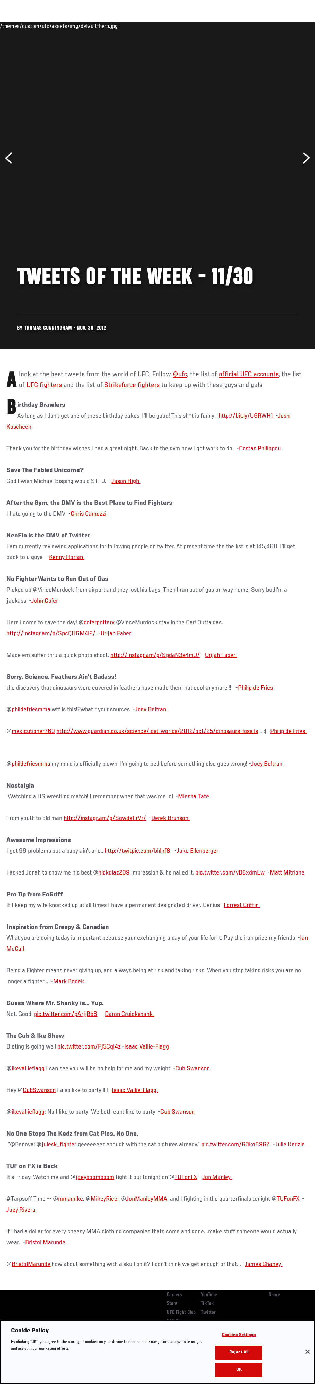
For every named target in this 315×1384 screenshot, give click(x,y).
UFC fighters (44, 385)
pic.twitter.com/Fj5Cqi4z (89, 1046)
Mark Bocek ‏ (69, 981)
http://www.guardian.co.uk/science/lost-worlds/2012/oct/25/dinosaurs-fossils (157, 731)
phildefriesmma (31, 709)
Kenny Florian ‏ (66, 557)
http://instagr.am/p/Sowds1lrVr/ (105, 818)
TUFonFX (185, 1177)
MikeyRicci (104, 1199)
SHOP (274, 26)
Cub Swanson (192, 1068)
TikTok (207, 1304)
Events (18, 26)
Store (172, 1304)
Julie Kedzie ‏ (290, 1144)
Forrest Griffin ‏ (242, 905)
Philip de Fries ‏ (256, 688)
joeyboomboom (94, 1177)
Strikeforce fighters (132, 385)
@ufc (180, 374)
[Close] (307, 1351)
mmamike (70, 1199)
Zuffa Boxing (244, 26)
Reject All (238, 1352)
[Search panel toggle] (293, 25)
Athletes (77, 26)
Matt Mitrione (287, 872)
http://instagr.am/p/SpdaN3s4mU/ (155, 655)
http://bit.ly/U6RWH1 (245, 416)
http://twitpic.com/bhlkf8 (137, 851)
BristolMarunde (31, 1264)
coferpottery (99, 622)
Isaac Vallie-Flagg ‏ (147, 1046)
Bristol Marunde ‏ (46, 1242)
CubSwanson (39, 1090)
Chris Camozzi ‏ (89, 514)
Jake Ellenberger (197, 851)
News (104, 26)
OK (239, 1370)
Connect (184, 26)
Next (304, 158)
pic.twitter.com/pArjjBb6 (65, 1014)
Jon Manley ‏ (217, 1177)
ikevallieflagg (28, 1068)
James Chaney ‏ (263, 1264)
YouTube (209, 1295)
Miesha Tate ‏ (194, 796)
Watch (211, 26)
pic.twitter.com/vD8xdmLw (230, 872)
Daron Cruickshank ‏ (129, 1014)
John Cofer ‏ (45, 601)
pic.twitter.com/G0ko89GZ (235, 1144)
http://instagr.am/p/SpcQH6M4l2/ (50, 633)
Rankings (47, 26)
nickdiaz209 (114, 872)
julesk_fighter (58, 1144)
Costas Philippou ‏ (260, 448)
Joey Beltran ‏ (151, 709)
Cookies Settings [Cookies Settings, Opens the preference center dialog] (239, 1335)
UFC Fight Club (181, 1313)
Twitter (208, 1313)
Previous (11, 158)
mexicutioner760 (33, 731)
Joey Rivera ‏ (21, 1210)
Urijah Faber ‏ (117, 633)
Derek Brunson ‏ (170, 818)
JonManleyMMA (146, 1199)
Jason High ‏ (125, 481)
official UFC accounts (249, 374)
